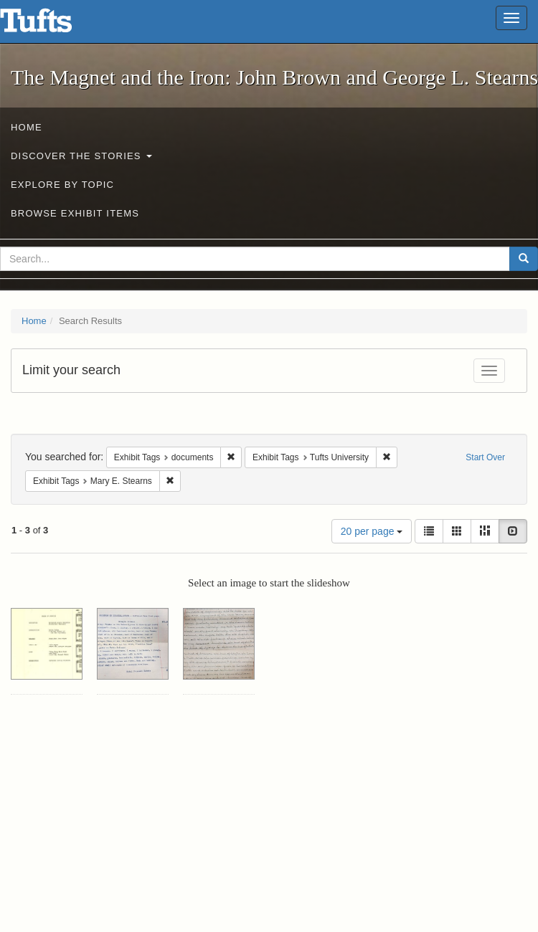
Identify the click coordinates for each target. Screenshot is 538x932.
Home (26, 127)
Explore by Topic (62, 184)
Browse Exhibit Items (75, 213)
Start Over (485, 457)
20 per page (372, 531)
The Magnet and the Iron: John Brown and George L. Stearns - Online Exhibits (54, 25)
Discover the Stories (81, 156)
